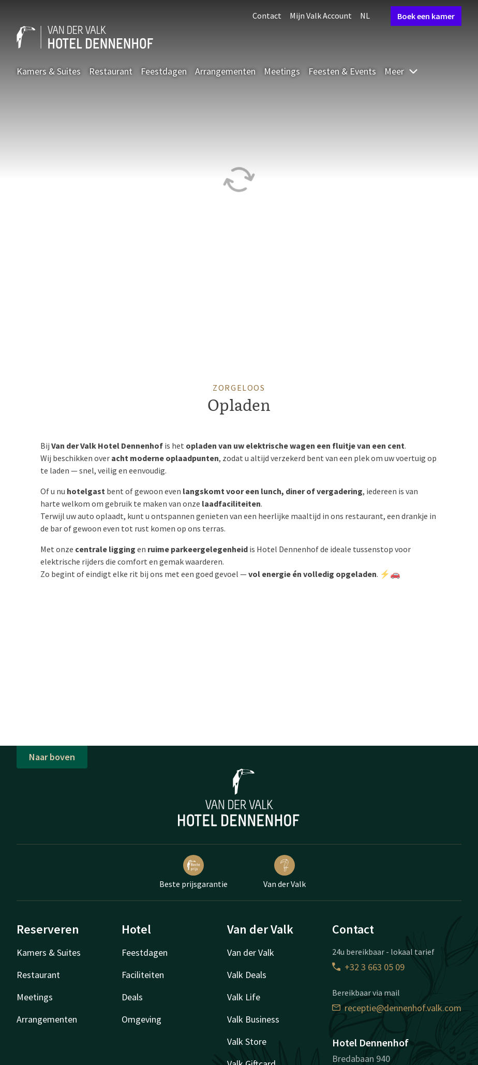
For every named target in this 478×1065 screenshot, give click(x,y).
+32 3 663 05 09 (368, 967)
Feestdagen (164, 71)
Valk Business (253, 1019)
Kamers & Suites (49, 71)
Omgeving (141, 1019)
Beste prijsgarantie (193, 872)
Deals (132, 997)
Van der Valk (284, 872)
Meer (401, 71)
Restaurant (110, 71)
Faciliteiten (143, 975)
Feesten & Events (342, 71)
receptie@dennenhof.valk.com (396, 1008)
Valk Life (243, 997)
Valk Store (246, 1041)
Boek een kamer (426, 16)
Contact (266, 15)
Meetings (282, 71)
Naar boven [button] (52, 757)
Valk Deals (246, 975)
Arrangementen (225, 71)
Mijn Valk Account (321, 15)
